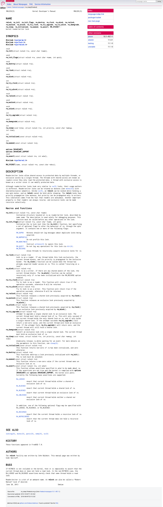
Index (9, 4)
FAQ (31, 4)
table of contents (96, 27)
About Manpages (20, 4)
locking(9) (10, 434)
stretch (91, 40)
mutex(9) (69, 189)
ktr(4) (70, 246)
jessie (9, 7)
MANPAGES (10, 1)
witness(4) (39, 244)
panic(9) (30, 434)
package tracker (94, 17)
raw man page (94, 21)
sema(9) (38, 434)
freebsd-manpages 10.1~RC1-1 (50, 491)
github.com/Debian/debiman (29, 503)
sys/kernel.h (20, 160)
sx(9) (54, 186)
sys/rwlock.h (20, 45)
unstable (91, 47)
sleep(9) (54, 343)
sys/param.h (20, 40)
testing (91, 43)
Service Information (43, 4)
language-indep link (96, 14)
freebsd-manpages (18, 7)
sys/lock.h (19, 42)
